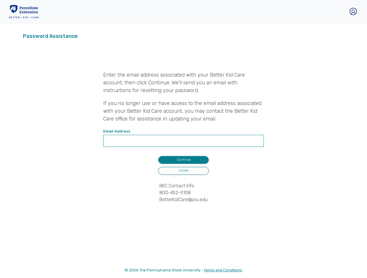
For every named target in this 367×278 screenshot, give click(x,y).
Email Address (116, 131)
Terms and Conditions (223, 270)
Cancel (183, 170)
